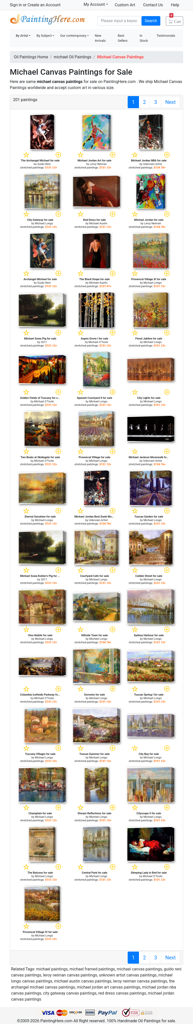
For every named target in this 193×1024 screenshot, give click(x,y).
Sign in (16, 5)
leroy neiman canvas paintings (70, 975)
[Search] (119, 21)
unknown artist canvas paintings (128, 975)
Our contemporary (73, 35)
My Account (96, 4)
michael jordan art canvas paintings (108, 987)
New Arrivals (100, 38)
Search (151, 20)
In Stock (144, 38)
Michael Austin (98, 223)
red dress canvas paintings (122, 993)
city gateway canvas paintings (69, 993)
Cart (175, 19)
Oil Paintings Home (31, 57)
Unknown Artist (152, 164)
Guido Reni (44, 164)
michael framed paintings (92, 969)
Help (175, 5)
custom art (77, 87)
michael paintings (52, 969)
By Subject (44, 35)
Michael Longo (44, 223)
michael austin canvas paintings (82, 981)
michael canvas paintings (139, 969)
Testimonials (166, 35)
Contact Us (153, 5)
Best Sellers (123, 38)
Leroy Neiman (98, 164)
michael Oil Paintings (72, 57)
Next (170, 102)
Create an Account (43, 5)
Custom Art (125, 5)
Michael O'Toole (98, 342)
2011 (44, 342)
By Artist (22, 35)
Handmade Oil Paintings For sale (47, 20)
